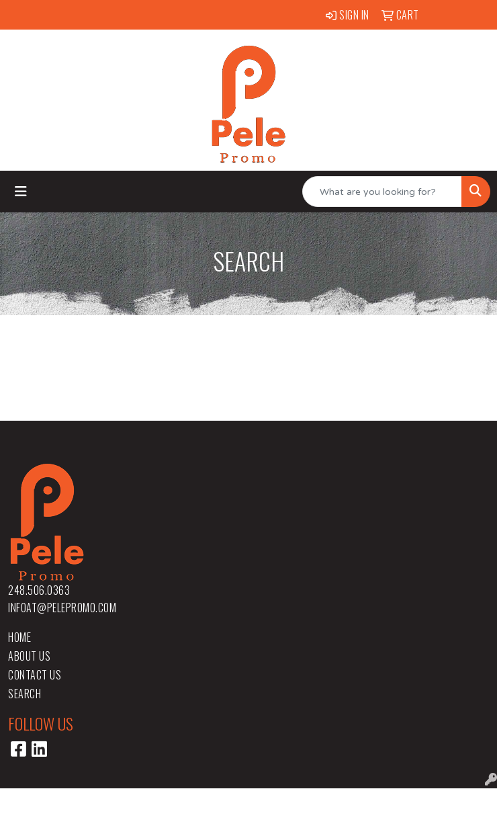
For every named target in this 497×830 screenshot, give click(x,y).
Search (24, 694)
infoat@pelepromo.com (62, 607)
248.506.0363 (39, 590)
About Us (29, 656)
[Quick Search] (382, 191)
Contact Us (34, 675)
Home (19, 637)
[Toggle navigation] (21, 192)
